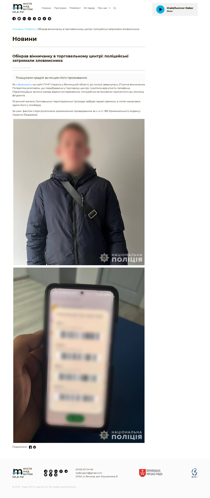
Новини (46, 8)
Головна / (18, 29)
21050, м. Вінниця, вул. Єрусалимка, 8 (97, 476)
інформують (24, 84)
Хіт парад (89, 8)
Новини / (31, 29)
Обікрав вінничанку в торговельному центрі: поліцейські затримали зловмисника (88, 29)
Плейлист (75, 8)
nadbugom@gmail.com (89, 473)
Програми (60, 8)
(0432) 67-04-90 (84, 469)
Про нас (102, 8)
